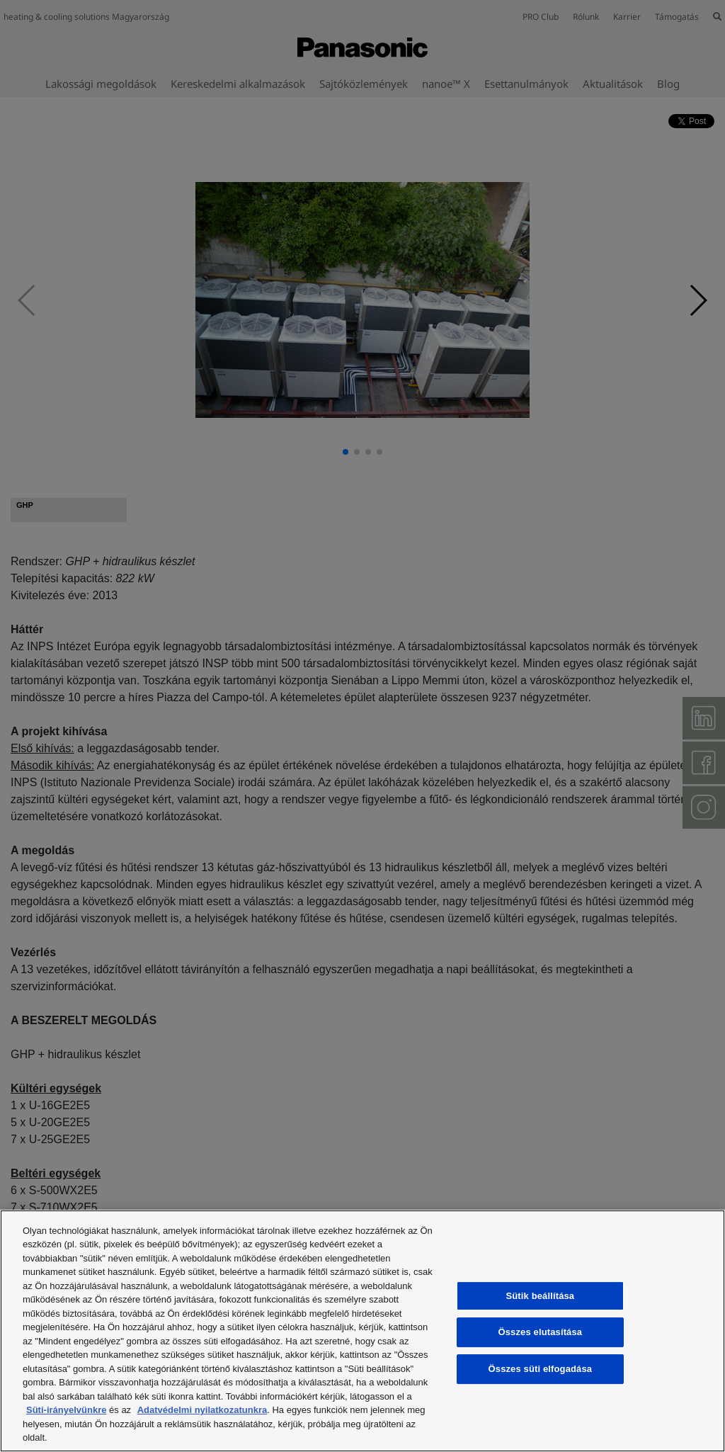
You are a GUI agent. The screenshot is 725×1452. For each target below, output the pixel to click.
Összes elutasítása (540, 1332)
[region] (362, 1331)
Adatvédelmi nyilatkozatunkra (202, 1410)
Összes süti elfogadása (541, 1368)
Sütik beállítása (540, 1296)
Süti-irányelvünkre (66, 1410)
